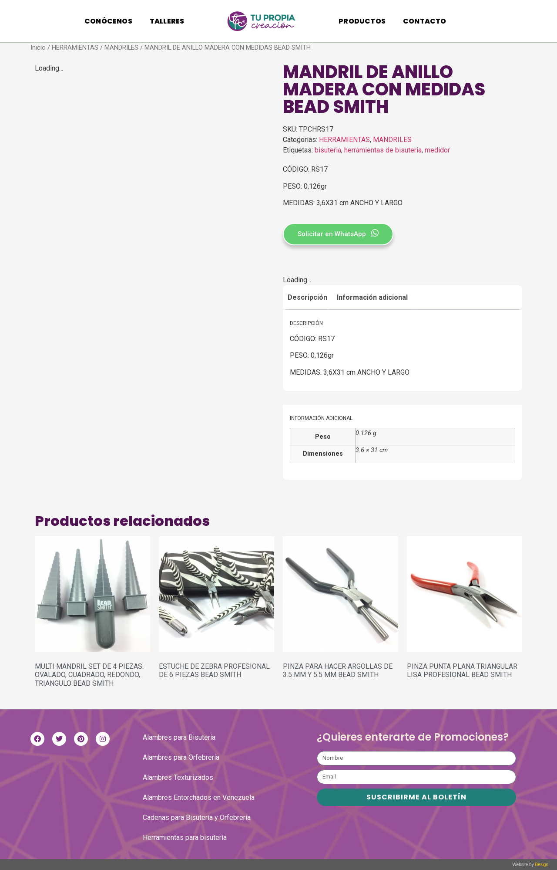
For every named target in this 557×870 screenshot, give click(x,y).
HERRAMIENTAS (75, 47)
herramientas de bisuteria (383, 150)
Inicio (38, 47)
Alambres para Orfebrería (181, 757)
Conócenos (108, 21)
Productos (362, 21)
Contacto (424, 21)
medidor (437, 150)
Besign (541, 864)
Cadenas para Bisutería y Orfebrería (197, 817)
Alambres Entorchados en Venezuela (199, 797)
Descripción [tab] (307, 297)
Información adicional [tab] (372, 297)
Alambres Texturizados (178, 777)
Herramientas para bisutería (185, 837)
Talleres (167, 21)
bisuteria (328, 150)
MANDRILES (121, 47)
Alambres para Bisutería (179, 737)
